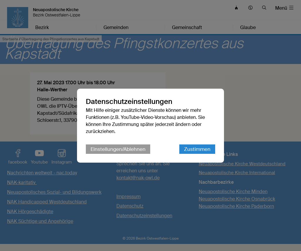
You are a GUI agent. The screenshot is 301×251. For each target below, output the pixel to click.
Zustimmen (197, 149)
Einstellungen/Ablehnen (118, 149)
